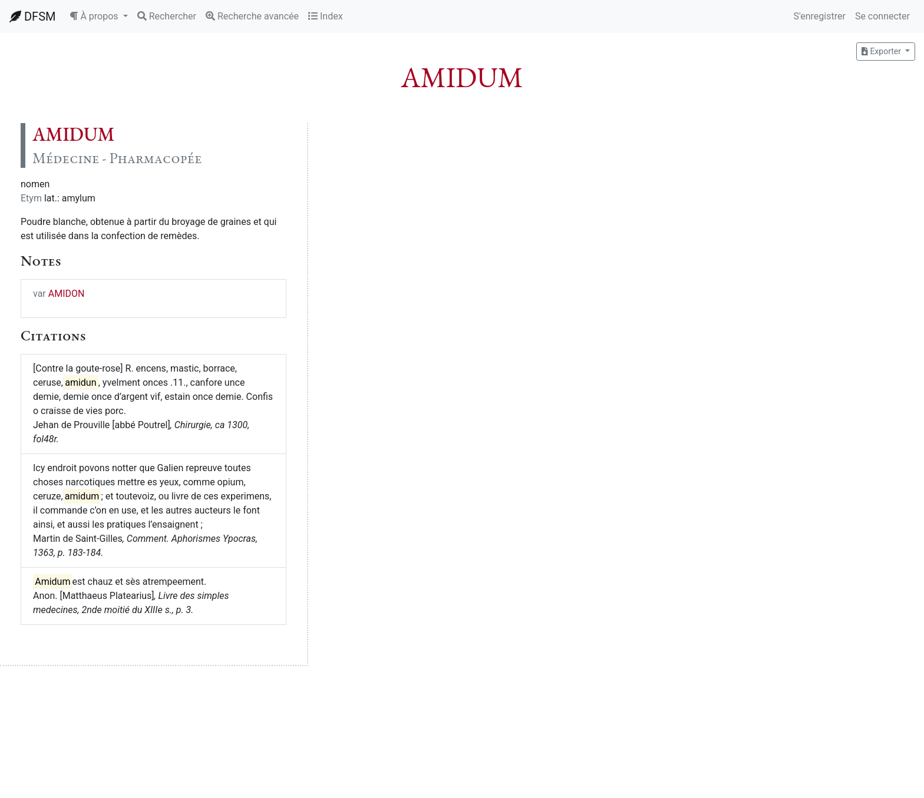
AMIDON (66, 293)
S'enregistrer (819, 16)
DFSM (32, 16)
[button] (98, 16)
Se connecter (882, 16)
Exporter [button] (882, 51)
